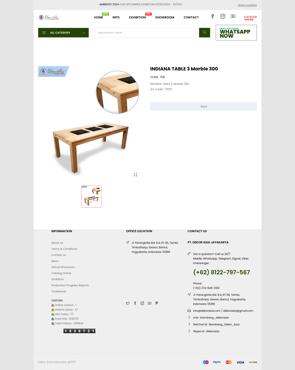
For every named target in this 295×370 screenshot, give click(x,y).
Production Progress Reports (70, 285)
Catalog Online (61, 273)
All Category (63, 32)
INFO (115, 17)
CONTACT (191, 17)
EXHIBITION (137, 16)
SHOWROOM (164, 17)
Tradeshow (58, 291)
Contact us (58, 255)
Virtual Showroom (63, 267)
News (55, 261)
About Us (57, 243)
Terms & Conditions (64, 249)
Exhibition (57, 279)
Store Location (247, 5)
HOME (98, 16)
